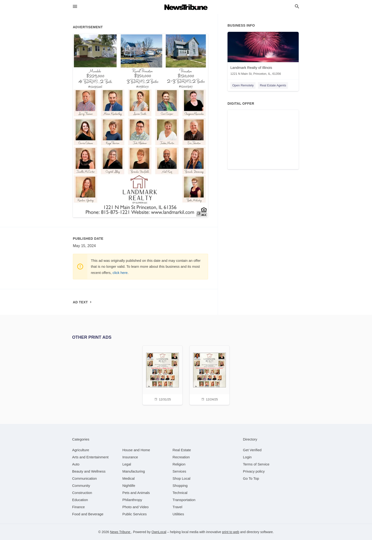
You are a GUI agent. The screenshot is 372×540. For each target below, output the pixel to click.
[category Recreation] (181, 457)
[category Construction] (82, 493)
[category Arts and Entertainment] (90, 457)
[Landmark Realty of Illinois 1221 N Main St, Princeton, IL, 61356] (263, 54)
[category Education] (80, 500)
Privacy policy (254, 471)
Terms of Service (256, 464)
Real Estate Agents (273, 85)
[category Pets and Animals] (136, 493)
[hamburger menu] (75, 6)
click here (119, 273)
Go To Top (251, 478)
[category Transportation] (183, 500)
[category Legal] (126, 464)
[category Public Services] (134, 514)
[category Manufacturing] (133, 471)
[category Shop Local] (181, 478)
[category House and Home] (136, 450)
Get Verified (252, 450)
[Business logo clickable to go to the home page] (186, 7)
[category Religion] (178, 464)
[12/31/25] (162, 375)
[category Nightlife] (128, 486)
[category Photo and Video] (135, 507)
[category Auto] (75, 464)
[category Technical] (179, 493)
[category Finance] (78, 507)
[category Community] (81, 486)
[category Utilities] (178, 514)
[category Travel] (177, 507)
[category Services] (179, 471)
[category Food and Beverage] (87, 514)
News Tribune (120, 532)
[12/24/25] (209, 375)
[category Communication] (84, 478)
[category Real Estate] (181, 450)
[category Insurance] (130, 457)
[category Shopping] (179, 486)
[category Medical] (128, 478)
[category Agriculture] (80, 450)
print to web (230, 532)
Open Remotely (243, 85)
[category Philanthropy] (132, 500)
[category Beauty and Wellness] (89, 471)
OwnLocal (159, 532)
